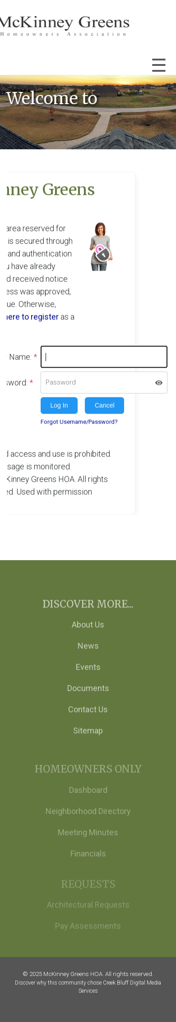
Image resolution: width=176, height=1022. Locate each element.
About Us (88, 632)
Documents (88, 696)
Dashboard (88, 799)
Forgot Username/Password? (79, 421)
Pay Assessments (88, 934)
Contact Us (88, 717)
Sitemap (88, 738)
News (88, 653)
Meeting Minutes (88, 842)
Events (88, 675)
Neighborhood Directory (88, 820)
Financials (88, 863)
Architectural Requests (88, 913)
